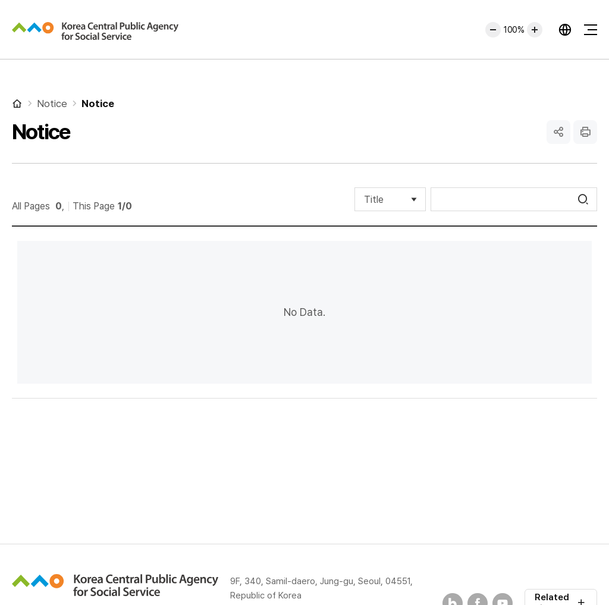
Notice (52, 103)
